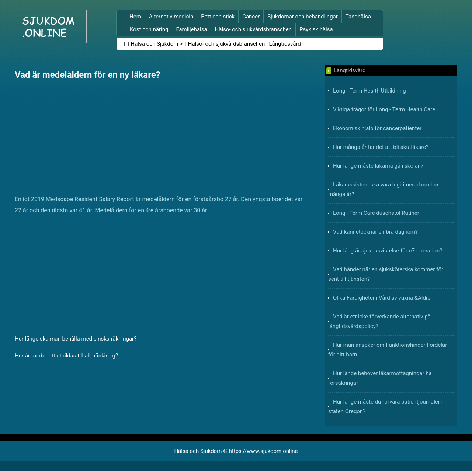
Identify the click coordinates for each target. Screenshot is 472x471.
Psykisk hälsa (316, 29)
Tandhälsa (358, 16)
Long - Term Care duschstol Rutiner (376, 213)
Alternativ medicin (171, 16)
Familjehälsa (191, 29)
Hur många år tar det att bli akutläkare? (380, 147)
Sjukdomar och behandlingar (302, 16)
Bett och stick (218, 16)
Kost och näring (149, 29)
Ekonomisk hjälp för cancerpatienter (377, 128)
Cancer (251, 16)
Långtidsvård (285, 44)
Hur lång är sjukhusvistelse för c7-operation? (387, 250)
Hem (135, 16)
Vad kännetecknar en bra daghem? (375, 231)
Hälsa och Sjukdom (154, 44)
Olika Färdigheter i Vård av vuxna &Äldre (382, 297)
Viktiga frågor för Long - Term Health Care (384, 109)
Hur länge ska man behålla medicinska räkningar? (75, 338)
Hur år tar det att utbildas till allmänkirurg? (66, 355)
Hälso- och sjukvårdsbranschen (253, 29)
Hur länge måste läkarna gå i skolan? (378, 166)
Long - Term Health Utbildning (369, 90)
